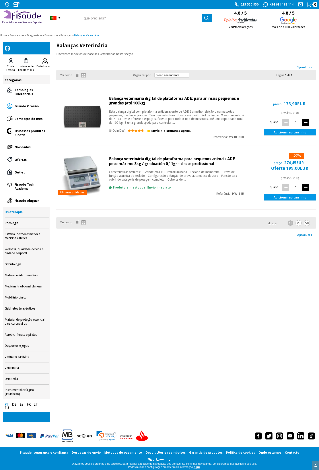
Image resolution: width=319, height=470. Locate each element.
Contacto (292, 452)
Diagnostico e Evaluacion (42, 35)
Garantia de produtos (206, 452)
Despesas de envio (86, 452)
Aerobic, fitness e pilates (27, 334)
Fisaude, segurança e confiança (44, 452)
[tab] (11, 65)
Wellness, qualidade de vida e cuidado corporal (27, 251)
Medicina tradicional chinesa (27, 286)
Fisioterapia (17, 35)
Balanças (66, 35)
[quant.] (296, 122)
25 (298, 223)
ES (21, 404)
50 (307, 223)
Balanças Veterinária (86, 35)
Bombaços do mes (27, 118)
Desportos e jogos (27, 345)
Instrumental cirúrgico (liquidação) (27, 392)
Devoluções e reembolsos (166, 452)
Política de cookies (240, 452)
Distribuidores (45, 66)
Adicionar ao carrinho (290, 132)
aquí (197, 467)
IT (36, 404)
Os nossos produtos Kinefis (27, 133)
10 (290, 223)
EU (7, 408)
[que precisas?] (146, 18)
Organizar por (142, 75)
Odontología (27, 264)
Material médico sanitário (27, 275)
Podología (27, 223)
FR (29, 404)
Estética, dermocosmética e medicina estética (27, 236)
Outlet (27, 172)
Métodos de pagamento (123, 452)
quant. (274, 122)
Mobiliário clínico (27, 297)
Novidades (27, 147)
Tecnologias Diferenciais (27, 92)
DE (14, 404)
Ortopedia (27, 379)
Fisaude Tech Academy (27, 186)
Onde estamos (270, 452)
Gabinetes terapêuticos (27, 308)
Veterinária (27, 367)
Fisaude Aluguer (27, 200)
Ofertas (27, 159)
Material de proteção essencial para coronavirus (27, 321)
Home (3, 35)
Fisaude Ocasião (27, 106)
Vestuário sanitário (27, 356)
